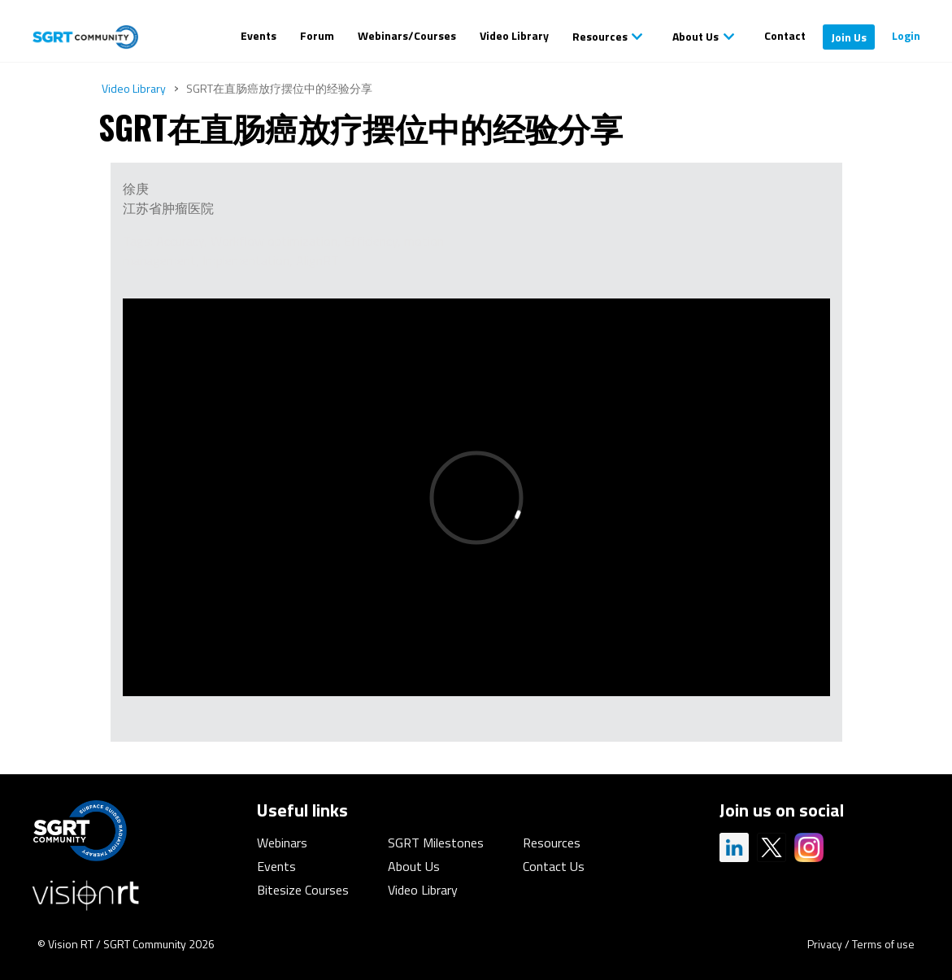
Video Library (514, 35)
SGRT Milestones (436, 842)
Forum (317, 35)
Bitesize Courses (303, 889)
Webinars (282, 842)
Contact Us (554, 866)
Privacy (824, 943)
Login (906, 35)
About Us (695, 36)
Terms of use (883, 943)
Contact (785, 35)
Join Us (849, 37)
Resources (600, 36)
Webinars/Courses (407, 35)
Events (258, 35)
